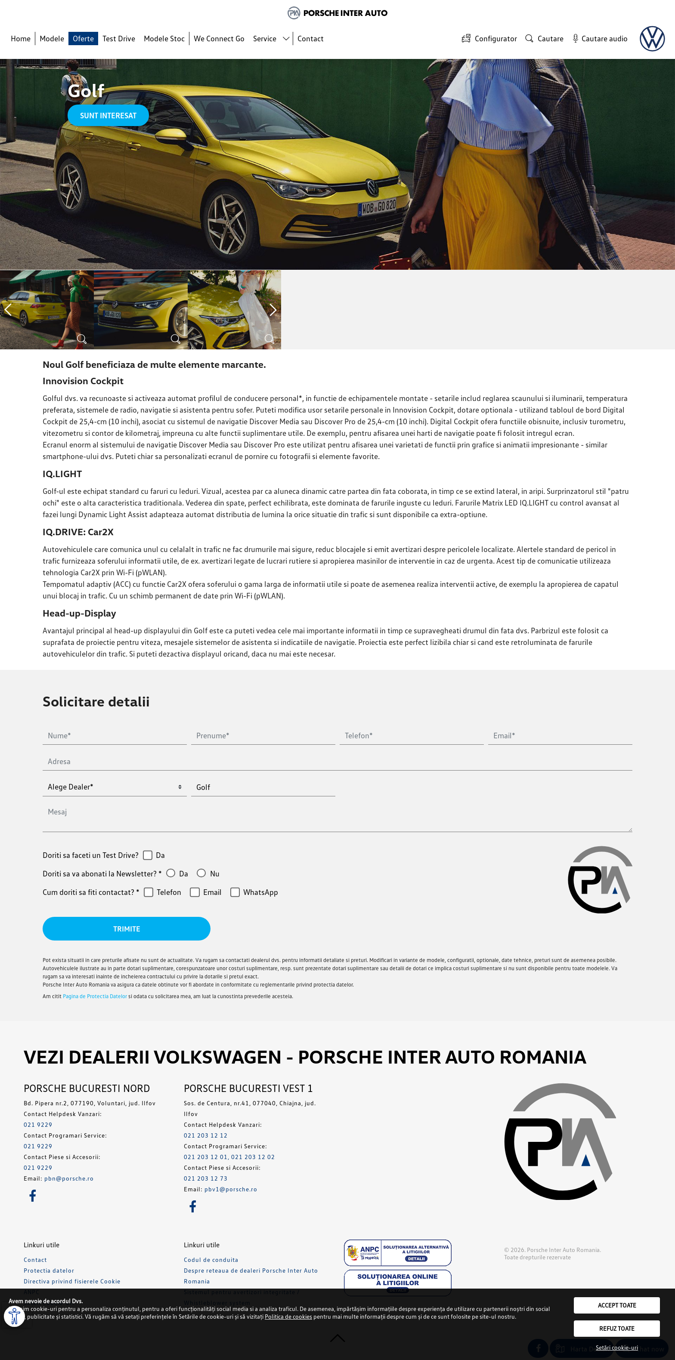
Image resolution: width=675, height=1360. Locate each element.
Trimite (126, 928)
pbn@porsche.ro (69, 1178)
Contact (310, 38)
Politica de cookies (288, 1316)
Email (212, 892)
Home (21, 38)
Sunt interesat (108, 115)
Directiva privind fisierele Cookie (72, 1281)
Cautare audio (599, 38)
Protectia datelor (49, 1270)
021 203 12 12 (206, 1135)
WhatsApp (260, 892)
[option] (47, 309)
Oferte (83, 38)
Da (160, 855)
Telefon (169, 892)
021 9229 (38, 1125)
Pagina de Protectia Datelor (95, 996)
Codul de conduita (211, 1260)
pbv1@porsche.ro (230, 1189)
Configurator (488, 37)
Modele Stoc (164, 38)
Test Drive (118, 38)
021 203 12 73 (206, 1178)
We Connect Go (219, 38)
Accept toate (617, 1305)
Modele (52, 38)
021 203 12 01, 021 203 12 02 (229, 1157)
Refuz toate (617, 1328)
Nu (215, 873)
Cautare (543, 37)
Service (264, 38)
